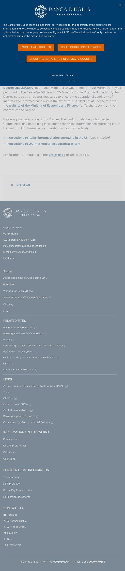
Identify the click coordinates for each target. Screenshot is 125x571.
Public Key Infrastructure (17, 490)
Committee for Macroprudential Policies (26, 422)
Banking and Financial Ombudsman (23, 333)
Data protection (12, 483)
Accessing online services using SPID (25, 277)
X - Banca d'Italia (15, 520)
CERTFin (8, 398)
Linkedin (10, 532)
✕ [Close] (121, 5)
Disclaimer (9, 452)
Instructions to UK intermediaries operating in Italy (43, 143)
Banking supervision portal (19, 416)
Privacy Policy (90, 28)
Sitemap (8, 271)
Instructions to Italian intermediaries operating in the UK (47, 137)
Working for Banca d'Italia (18, 290)
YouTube (10, 514)
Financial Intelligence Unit (18, 327)
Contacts (8, 258)
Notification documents (16, 496)
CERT (6, 363)
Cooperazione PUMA (15, 404)
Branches (8, 284)
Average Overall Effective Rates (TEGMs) (27, 297)
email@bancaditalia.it (23, 251)
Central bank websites (16, 410)
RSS (7, 538)
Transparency (11, 477)
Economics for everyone (17, 351)
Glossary (8, 304)
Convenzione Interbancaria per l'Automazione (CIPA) (33, 386)
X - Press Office (14, 526)
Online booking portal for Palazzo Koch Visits (29, 357)
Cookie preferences (15, 445)
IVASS (6, 339)
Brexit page (57, 154)
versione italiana (62, 77)
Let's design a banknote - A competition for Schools (33, 345)
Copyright (9, 458)
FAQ (5, 310)
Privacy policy (11, 439)
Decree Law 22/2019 (18, 87)
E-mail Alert (12, 544)
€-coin (7, 392)
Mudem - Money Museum (18, 369)
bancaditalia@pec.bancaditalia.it (27, 245)
